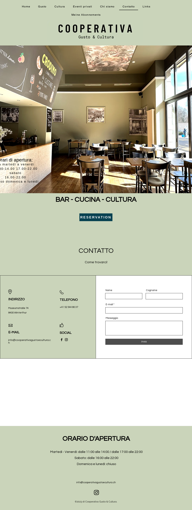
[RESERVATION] (95, 217)
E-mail (109, 304)
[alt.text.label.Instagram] (96, 492)
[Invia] (144, 342)
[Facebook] (62, 340)
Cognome (151, 290)
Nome (109, 290)
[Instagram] (66, 340)
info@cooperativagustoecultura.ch (96, 482)
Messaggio (112, 318)
